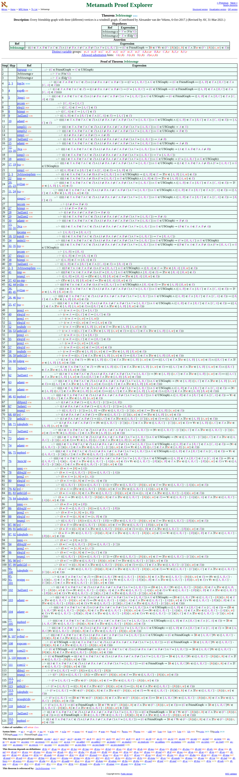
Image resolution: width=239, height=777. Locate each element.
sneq (20, 468)
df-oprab (175, 758)
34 (9, 240)
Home (12, 9)
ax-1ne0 (220, 741)
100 (10, 572)
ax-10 (148, 738)
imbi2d (21, 706)
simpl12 (22, 130)
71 (14, 424)
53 (14, 330)
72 (9, 431)
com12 (21, 664)
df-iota (65, 758)
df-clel (198, 749)
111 (10, 664)
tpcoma (21, 232)
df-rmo (37, 752)
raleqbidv (22, 424)
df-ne (220, 749)
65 (14, 396)
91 (14, 528)
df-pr (201, 752)
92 (14, 534)
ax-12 (170, 738)
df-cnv (170, 755)
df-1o (53, 761)
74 (9, 445)
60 (14, 361)
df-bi (44, 749)
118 (10, 706)
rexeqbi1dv (24, 699)
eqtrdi (20, 236)
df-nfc (210, 749)
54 (9, 361)
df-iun (25, 755)
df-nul (159, 752)
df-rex (25, 752)
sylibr (20, 284)
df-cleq (186, 749)
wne (103, 731)
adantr (21, 143)
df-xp (147, 755)
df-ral (14, 752)
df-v (71, 752)
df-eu (161, 749)
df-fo (117, 758)
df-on (30, 758)
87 (9, 524)
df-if (169, 752)
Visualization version (217, 9)
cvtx (202, 731)
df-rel (159, 755)
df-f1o (129, 758)
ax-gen (78, 738)
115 (10, 686)
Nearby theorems (230, 5)
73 (9, 438)
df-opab (48, 755)
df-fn (87, 758)
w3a (64, 731)
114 (10, 682)
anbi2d (21, 418)
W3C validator (231, 774)
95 (9, 560)
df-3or (74, 749)
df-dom (99, 761)
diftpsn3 (22, 402)
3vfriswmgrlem (26, 174)
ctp (179, 731)
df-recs (30, 761)
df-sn (190, 752)
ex (18, 629)
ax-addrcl (95, 741)
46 (14, 297)
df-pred (6, 758)
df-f (97, 758)
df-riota (151, 758)
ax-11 (159, 738)
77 (9, 620)
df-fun (77, 758)
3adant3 (22, 368)
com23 (21, 650)
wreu (137, 731)
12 (9, 147)
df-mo (151, 749)
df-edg (97, 764)
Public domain (127, 774)
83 (14, 493)
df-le (209, 761)
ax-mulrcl (126, 741)
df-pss (147, 752)
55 (9, 339)
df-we (137, 755)
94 (9, 544)
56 (9, 355)
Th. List (34, 9)
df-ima (226, 755)
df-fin (125, 761)
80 (9, 480)
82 (14, 488)
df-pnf (160, 761)
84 (14, 498)
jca (19, 164)
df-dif (104, 752)
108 (10, 643)
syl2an (21, 184)
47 (14, 304)
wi (22, 731)
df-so (116, 755)
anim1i (21, 158)
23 (14, 185)
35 (14, 246)
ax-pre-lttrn (80, 744)
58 (9, 351)
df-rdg (42, 761)
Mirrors (4, 9)
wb (31, 731)
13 (9, 150)
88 (9, 516)
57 (9, 347)
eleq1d (21, 314)
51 (9, 322)
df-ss (136, 752)
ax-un (13, 741)
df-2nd (224, 758)
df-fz (71, 764)
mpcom (21, 657)
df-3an (85, 749)
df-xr (185, 761)
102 (10, 590)
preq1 (20, 310)
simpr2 (21, 198)
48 (9, 396)
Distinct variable (62, 51)
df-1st (212, 758)
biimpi (21, 111)
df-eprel (93, 755)
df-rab (60, 752)
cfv (189, 731)
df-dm (193, 755)
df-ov (163, 758)
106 (10, 629)
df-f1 (107, 758)
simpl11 (22, 126)
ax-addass (160, 741)
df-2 (26, 764)
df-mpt (60, 755)
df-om (201, 758)
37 (9, 255)
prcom (21, 103)
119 (10, 713)
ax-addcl (81, 741)
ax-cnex (25, 741)
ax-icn (67, 741)
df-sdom (112, 761)
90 (14, 524)
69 (14, 414)
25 (9, 304)
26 (9, 297)
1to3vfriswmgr (42, 768)
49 (9, 314)
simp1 (20, 135)
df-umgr (110, 764)
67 (9, 406)
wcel (90, 731)
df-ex (118, 749)
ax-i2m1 (205, 741)
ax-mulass (176, 741)
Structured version (200, 9)
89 (9, 528)
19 (14, 164)
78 (9, 472)
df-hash (83, 764)
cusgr (15, 734)
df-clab (173, 749)
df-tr (71, 755)
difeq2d (21, 472)
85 (9, 576)
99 (14, 564)
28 (9, 212)
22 (9, 178)
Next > (234, 2)
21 (9, 185)
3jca (19, 149)
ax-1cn (54, 741)
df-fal (108, 749)
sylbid (20, 636)
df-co (181, 755)
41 (9, 272)
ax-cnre (48, 744)
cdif (150, 731)
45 (14, 292)
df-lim (41, 758)
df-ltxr (197, 761)
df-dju (136, 761)
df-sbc (81, 752)
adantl (20, 121)
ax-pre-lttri (63, 744)
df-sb (139, 749)
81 (9, 493)
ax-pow (217, 738)
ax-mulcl (111, 741)
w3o (52, 731)
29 (9, 216)
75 (14, 452)
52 (9, 326)
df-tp (211, 752)
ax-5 (99, 738)
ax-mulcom (143, 741)
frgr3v (21, 83)
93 (9, 579)
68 (9, 414)
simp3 (20, 154)
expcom (22, 643)
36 (9, 288)
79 (9, 488)
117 (10, 699)
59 (14, 355)
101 (10, 583)
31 (14, 228)
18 (9, 158)
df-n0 (37, 764)
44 (14, 284)
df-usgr (124, 764)
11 (9, 191)
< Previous (222, 2)
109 (10, 650)
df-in (126, 752)
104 (10, 611)
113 (10, 678)
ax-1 (55, 738)
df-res (214, 755)
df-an (54, 749)
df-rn (203, 755)
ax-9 (138, 738)
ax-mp (21, 280)
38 (9, 259)
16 (14, 150)
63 (9, 382)
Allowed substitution (93, 55)
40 (9, 292)
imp (19, 178)
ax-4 (89, 738)
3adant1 (22, 406)
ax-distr (191, 741)
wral (114, 731)
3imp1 (21, 97)
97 (9, 564)
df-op (222, 752)
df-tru (97, 749)
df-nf (129, 749)
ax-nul (205, 738)
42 (9, 284)
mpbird (21, 396)
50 (9, 330)
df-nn (15, 764)
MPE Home (23, 9)
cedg (217, 731)
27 (9, 208)
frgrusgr (22, 69)
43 (14, 280)
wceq (77, 731)
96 (9, 552)
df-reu (49, 752)
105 (10, 623)
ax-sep (193, 738)
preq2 (20, 476)
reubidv (21, 326)
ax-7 (118, 738)
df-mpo (188, 758)
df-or (63, 749)
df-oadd (65, 761)
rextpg (21, 579)
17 (9, 164)
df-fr (126, 755)
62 (9, 375)
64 (9, 389)
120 (10, 722)
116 (10, 693)
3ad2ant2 (22, 139)
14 (9, 139)
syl (19, 414)
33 (14, 236)
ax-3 (69, 738)
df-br (36, 755)
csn (160, 731)
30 (9, 220)
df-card (148, 761)
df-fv (139, 758)
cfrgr (40, 734)
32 (9, 246)
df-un (115, 752)
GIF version (233, 9)
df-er (77, 761)
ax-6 (108, 738)
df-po (105, 755)
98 (14, 560)
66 (9, 452)
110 (13, 657)
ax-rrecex (33, 744)
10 (9, 121)
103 (10, 600)
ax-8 (128, 738)
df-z (48, 764)
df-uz (59, 764)
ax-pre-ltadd (98, 744)
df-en (87, 761)
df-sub (220, 761)
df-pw (180, 752)
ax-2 (62, 738)
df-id (81, 755)
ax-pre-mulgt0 (118, 744)
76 (9, 461)
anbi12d (22, 330)
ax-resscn (39, 741)
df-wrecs (17, 761)
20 (9, 182)
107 (13, 636)
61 (9, 368)
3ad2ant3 (22, 115)
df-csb (93, 752)
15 (9, 143)
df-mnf (173, 761)
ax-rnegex (18, 744)
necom (21, 204)
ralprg (20, 361)
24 (14, 191)
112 (10, 719)
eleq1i (20, 107)
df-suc (53, 758)
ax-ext (182, 738)
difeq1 (21, 670)
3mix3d (21, 461)
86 (9, 508)
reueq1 (21, 276)
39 (9, 263)
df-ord (19, 758)
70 (9, 418)
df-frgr (137, 764)
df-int (14, 755)
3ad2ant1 (22, 212)
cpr (170, 731)
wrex (125, 731)
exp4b (20, 90)
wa (41, 731)
